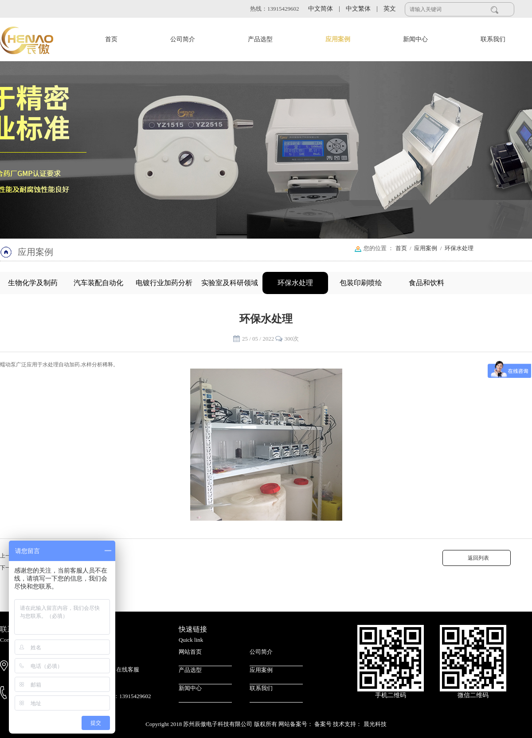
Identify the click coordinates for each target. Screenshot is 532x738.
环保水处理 (459, 248)
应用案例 (337, 39)
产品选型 (260, 39)
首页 (111, 39)
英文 (389, 8)
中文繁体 (362, 8)
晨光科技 (375, 724)
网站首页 (190, 651)
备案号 (323, 724)
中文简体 (324, 8)
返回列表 (476, 558)
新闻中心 (415, 39)
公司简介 (182, 39)
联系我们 (493, 39)
